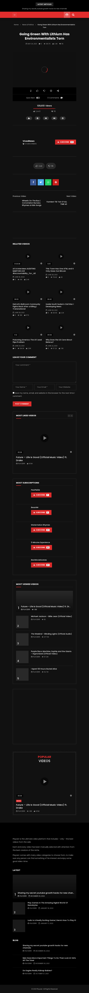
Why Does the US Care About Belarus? (59, 341)
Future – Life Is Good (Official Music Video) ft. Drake (41, 459)
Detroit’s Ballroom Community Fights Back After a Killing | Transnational (26, 306)
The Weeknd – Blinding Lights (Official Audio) (51, 634)
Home (16, 25)
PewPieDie (35, 490)
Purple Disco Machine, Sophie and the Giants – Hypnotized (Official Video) (51, 652)
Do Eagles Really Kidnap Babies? (37, 970)
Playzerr (21, 463)
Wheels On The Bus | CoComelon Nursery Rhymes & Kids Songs (31, 203)
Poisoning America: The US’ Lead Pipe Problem (27, 341)
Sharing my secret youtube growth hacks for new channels (44, 9)
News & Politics (28, 25)
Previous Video (19, 196)
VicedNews (28, 141)
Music (19, 801)
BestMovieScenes (39, 560)
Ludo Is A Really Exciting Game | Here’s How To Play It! (52, 920)
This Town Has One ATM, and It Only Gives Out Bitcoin (60, 269)
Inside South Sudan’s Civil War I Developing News (60, 305)
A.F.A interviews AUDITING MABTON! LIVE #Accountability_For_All (24, 271)
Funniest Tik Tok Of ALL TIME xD (57, 203)
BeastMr (35, 507)
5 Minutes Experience (40, 542)
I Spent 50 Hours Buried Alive (44, 669)
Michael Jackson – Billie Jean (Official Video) (51, 616)
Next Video (71, 196)
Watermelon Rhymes (40, 525)
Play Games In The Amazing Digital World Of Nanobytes (48, 904)
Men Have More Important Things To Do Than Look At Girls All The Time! (49, 959)
